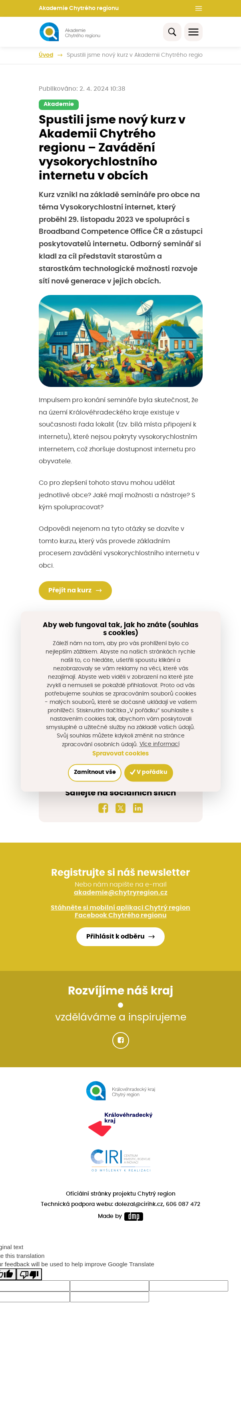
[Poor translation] (29, 1275)
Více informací (159, 744)
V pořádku (148, 772)
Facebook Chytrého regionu (121, 916)
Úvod (46, 55)
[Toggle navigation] (193, 32)
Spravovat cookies (120, 754)
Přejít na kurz (70, 591)
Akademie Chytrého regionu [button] (79, 8)
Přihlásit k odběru (115, 936)
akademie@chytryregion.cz (120, 892)
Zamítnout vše (95, 772)
